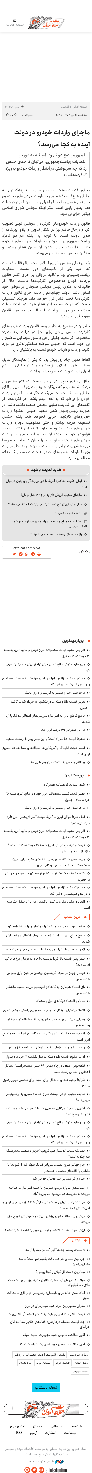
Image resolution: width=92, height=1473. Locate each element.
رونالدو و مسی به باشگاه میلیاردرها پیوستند (56, 762)
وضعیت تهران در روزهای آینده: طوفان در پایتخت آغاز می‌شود (46, 1047)
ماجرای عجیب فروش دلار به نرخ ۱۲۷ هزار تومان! (51, 495)
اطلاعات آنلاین (46, 22)
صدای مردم (17, 1426)
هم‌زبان (37, 1426)
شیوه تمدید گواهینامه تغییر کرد (64, 784)
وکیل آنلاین (81, 1363)
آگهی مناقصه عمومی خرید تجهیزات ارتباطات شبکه (52, 1344)
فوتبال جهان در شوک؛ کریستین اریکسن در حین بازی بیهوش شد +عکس (48, 976)
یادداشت (70, 1433)
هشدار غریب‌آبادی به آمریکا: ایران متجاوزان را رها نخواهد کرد (46, 926)
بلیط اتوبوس (80, 1371)
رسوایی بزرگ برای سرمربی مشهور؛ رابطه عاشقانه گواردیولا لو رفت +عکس (48, 1022)
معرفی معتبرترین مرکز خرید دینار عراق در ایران (55, 1306)
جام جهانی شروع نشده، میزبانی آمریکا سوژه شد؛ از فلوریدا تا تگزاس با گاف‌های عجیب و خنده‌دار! (48, 1167)
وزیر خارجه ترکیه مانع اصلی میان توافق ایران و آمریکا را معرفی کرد (47, 1125)
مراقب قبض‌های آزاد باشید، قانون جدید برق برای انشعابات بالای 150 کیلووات (49, 1282)
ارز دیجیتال (25, 1363)
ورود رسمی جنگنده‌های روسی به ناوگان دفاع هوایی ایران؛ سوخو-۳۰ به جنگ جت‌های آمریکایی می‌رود (51, 862)
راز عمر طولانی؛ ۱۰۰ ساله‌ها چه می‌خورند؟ (56, 534)
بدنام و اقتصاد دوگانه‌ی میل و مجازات (60, 1001)
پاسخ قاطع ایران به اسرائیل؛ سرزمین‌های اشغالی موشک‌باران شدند (48, 719)
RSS (19, 1433)
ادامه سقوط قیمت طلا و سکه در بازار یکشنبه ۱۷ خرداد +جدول (45, 1056)
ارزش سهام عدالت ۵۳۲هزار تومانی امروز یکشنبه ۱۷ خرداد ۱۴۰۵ (44, 1230)
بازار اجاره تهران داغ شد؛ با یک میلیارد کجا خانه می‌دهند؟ (45, 504)
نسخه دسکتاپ (46, 1387)
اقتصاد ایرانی (62, 1363)
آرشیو (33, 1433)
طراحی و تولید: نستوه (46, 1461)
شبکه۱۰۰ (76, 1426)
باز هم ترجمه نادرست (68, 513)
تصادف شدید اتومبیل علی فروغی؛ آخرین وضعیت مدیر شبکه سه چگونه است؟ (48, 1153)
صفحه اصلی (80, 106)
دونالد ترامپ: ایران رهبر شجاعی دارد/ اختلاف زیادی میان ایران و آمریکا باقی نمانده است (46, 1205)
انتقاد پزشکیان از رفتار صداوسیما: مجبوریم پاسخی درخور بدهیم (44, 1010)
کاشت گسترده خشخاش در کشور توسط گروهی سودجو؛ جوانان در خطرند (47, 876)
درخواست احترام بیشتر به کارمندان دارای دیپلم (54, 692)
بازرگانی (76, 1240)
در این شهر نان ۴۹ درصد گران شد (63, 729)
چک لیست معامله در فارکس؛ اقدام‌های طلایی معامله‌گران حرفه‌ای (50, 1324)
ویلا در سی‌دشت (79, 1354)
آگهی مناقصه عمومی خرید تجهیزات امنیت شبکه (54, 1335)
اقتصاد (65, 106)
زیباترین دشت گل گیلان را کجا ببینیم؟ (60, 1272)
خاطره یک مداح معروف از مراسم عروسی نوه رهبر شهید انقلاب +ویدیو (49, 524)
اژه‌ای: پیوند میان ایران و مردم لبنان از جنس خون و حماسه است (43, 949)
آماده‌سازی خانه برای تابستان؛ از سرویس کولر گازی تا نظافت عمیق (48, 1295)
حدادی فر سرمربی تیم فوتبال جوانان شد (58, 1178)
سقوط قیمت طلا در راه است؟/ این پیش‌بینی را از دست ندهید (45, 739)
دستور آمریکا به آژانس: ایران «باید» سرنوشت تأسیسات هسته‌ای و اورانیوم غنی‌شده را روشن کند (46, 681)
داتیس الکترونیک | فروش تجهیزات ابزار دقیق (39, 1354)
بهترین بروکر (43, 1363)
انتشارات (50, 1433)
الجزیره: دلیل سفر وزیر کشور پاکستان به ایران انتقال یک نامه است (48, 904)
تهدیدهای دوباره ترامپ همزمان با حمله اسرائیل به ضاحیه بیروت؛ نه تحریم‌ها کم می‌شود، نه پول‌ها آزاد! (49, 1191)
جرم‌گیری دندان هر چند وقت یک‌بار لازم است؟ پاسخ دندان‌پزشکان (54, 1261)
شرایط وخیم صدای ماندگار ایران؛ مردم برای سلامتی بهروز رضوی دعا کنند (46, 1083)
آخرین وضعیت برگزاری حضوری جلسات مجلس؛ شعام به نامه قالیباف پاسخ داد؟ (48, 1111)
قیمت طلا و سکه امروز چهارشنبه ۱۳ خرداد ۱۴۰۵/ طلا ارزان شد (46, 1314)
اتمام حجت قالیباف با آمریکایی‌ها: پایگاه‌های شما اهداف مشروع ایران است (46, 751)
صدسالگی (57, 1426)
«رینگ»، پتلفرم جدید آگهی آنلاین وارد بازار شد (55, 1249)
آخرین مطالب (72, 917)
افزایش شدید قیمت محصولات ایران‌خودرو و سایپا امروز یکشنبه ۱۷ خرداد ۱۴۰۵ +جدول (47, 834)
